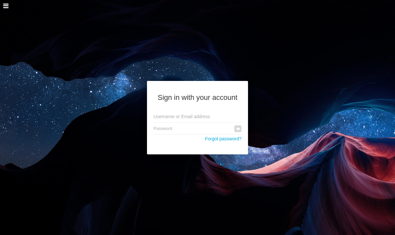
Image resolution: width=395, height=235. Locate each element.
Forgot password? (223, 138)
